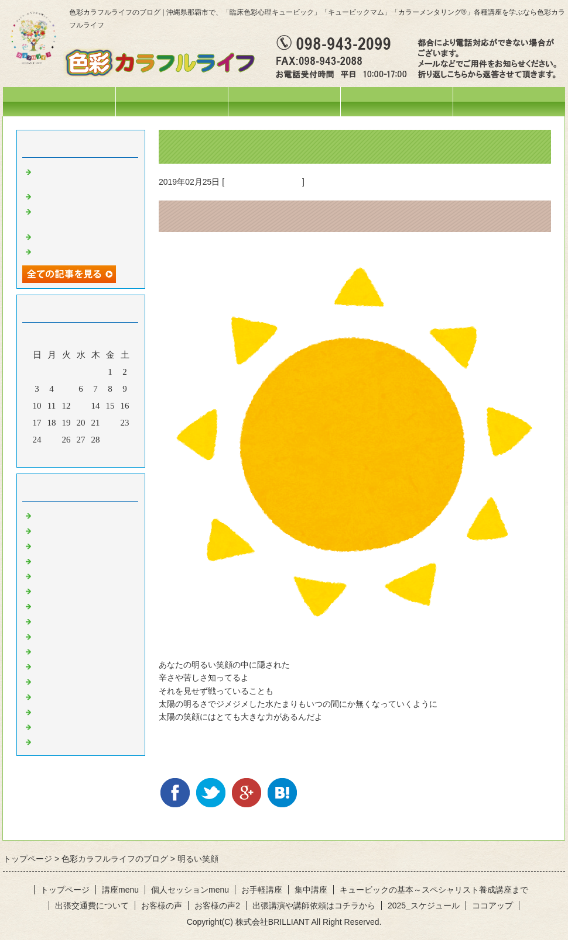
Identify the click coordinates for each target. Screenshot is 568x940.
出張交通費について (92, 905)
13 (81, 405)
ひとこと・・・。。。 (78, 529)
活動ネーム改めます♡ (78, 235)
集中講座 (311, 889)
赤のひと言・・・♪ (71, 605)
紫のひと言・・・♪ (71, 680)
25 (51, 439)
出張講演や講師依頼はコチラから (313, 905)
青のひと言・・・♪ (71, 665)
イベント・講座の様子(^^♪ (86, 545)
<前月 (58, 455)
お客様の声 (161, 905)
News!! (47, 514)
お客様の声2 (217, 905)
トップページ (59, 101)
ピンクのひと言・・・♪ (80, 695)
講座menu (284, 101)
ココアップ (492, 905)
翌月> (103, 455)
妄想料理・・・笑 (69, 195)
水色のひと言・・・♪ (76, 711)
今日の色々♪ (58, 560)
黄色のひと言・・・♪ (263, 181)
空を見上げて (60, 250)
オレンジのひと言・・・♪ (84, 620)
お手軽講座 (261, 889)
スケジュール (171, 101)
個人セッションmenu (397, 101)
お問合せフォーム (509, 101)
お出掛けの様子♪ (67, 575)
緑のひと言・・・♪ (71, 650)
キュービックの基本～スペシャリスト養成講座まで (434, 889)
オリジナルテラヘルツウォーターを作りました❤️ (86, 215)
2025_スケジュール (424, 905)
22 (110, 422)
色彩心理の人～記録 (73, 590)
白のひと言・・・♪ (71, 726)
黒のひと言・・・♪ (71, 740)
